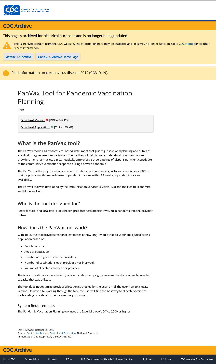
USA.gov (166, 359)
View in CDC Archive (18, 57)
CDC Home (186, 44)
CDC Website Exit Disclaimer (196, 359)
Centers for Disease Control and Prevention (51, 333)
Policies (147, 359)
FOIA (69, 359)
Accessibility (32, 359)
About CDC (9, 359)
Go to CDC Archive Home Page (58, 57)
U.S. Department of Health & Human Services (107, 359)
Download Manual (45, 120)
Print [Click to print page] (21, 110)
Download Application (47, 127)
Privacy (52, 359)
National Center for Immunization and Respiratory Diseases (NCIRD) (58, 335)
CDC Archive (17, 25)
